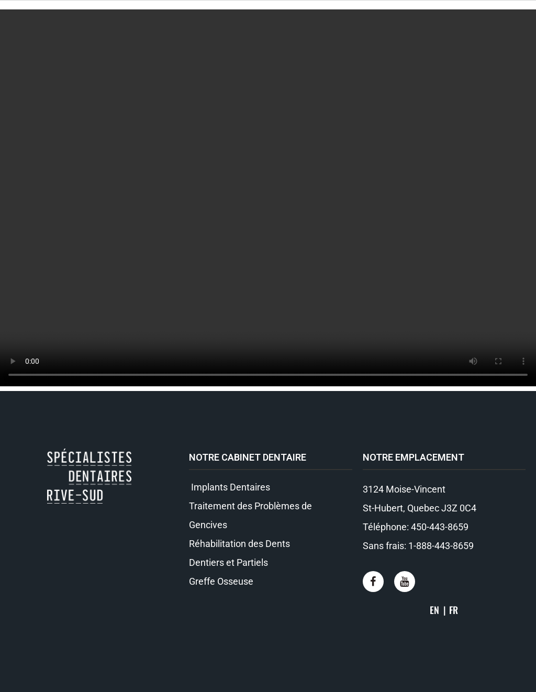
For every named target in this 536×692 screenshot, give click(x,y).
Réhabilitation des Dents (239, 543)
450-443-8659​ (439, 526)
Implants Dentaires (229, 487)
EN (434, 610)
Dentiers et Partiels (228, 562)
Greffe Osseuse (221, 581)
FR (453, 610)
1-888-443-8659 (441, 545)
